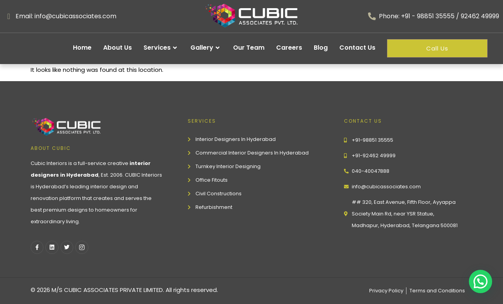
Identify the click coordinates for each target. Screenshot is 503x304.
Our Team (248, 47)
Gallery (205, 48)
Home (82, 47)
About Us (117, 47)
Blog (321, 47)
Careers (289, 47)
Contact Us (357, 47)
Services (161, 48)
